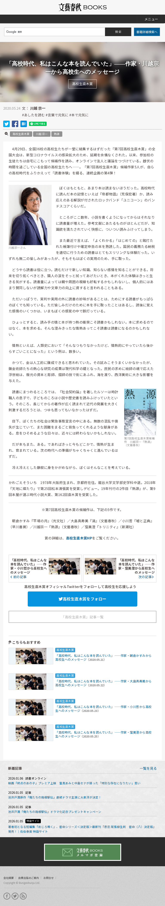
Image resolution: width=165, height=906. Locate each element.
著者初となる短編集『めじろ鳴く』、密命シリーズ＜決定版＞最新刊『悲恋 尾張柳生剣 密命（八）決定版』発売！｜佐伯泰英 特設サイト (82, 829)
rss (23, 896)
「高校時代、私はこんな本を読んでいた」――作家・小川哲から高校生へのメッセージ (28, 565)
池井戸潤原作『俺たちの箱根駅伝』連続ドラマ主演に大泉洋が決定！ (54, 797)
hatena (23, 124)
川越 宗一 (42, 134)
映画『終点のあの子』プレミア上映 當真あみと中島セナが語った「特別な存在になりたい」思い (74, 783)
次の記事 (146, 576)
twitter (6, 124)
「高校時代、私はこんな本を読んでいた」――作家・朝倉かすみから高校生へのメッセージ (103, 657)
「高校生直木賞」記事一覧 (82, 616)
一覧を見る (148, 768)
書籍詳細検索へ (146, 32)
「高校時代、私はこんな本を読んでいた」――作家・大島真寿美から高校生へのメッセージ (103, 683)
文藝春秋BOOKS (82, 7)
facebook (15, 124)
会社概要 (8, 878)
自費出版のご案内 (28, 878)
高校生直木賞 (21, 134)
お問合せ (48, 878)
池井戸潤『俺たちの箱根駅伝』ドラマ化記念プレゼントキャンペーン (54, 811)
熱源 (57, 134)
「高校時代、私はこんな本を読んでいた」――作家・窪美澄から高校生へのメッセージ (136, 565)
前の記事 (18, 576)
